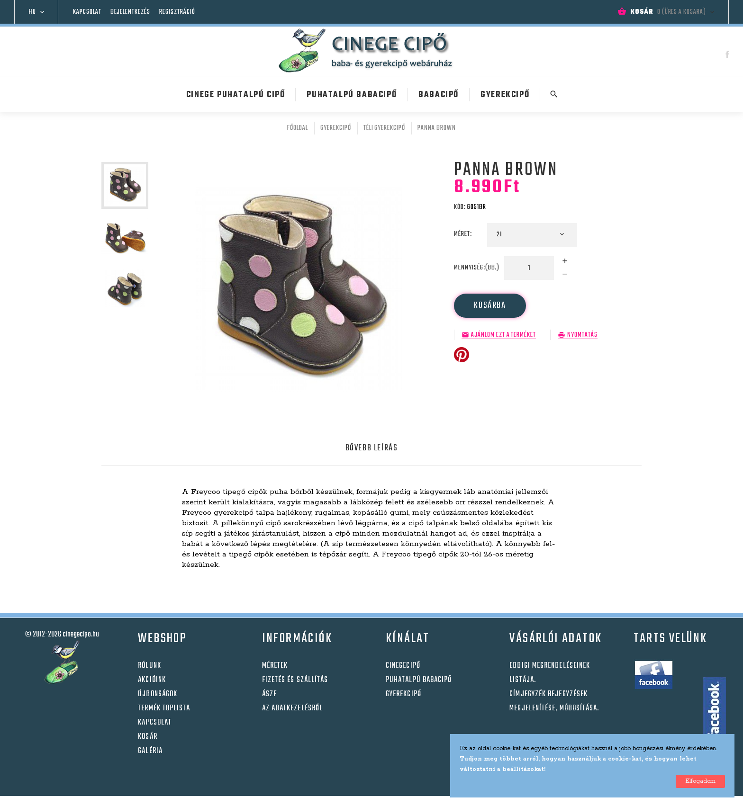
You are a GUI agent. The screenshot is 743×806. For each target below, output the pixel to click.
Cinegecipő (403, 666)
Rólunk (149, 666)
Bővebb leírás (371, 448)
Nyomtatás (582, 335)
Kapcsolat (87, 12)
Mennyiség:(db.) (476, 267)
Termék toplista (164, 708)
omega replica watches (411, 801)
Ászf (269, 694)
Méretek (275, 666)
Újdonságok (157, 694)
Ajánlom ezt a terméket (503, 335)
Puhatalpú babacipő (419, 680)
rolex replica (306, 801)
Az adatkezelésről (292, 708)
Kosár (147, 737)
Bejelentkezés (130, 12)
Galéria (150, 751)
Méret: (463, 234)
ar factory (349, 801)
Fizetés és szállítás (295, 680)
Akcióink (152, 680)
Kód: (460, 207)
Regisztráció (177, 12)
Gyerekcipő (403, 694)
